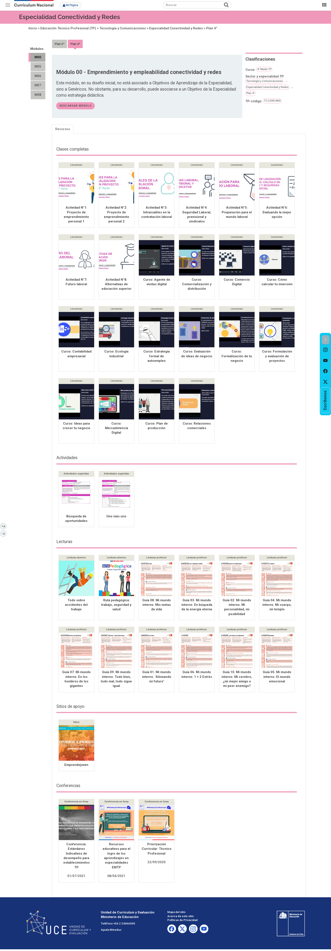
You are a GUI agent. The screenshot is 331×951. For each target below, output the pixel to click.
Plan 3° (59, 44)
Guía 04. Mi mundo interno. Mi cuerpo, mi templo (276, 606)
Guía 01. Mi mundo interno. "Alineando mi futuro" (156, 678)
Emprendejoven (76, 766)
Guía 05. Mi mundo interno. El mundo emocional (277, 678)
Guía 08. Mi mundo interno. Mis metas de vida (156, 606)
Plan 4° (211, 28)
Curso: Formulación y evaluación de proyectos (277, 357)
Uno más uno (116, 518)
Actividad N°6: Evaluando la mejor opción (277, 212)
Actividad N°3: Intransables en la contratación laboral (156, 212)
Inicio (33, 28)
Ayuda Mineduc (111, 931)
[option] (325, 350)
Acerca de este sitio (180, 918)
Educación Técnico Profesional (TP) (68, 28)
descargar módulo (75, 105)
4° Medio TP (264, 69)
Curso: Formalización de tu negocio (237, 357)
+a (4, 526)
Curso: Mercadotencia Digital (116, 429)
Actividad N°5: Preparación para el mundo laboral (237, 212)
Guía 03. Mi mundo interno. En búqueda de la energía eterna (196, 606)
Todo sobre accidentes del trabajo (76, 606)
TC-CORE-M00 (272, 100)
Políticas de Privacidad (182, 921)
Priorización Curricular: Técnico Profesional (156, 850)
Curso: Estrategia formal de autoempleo (156, 357)
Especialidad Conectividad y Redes (69, 16)
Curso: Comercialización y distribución (197, 284)
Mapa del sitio (176, 913)
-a (4, 533)
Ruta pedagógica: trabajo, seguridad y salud (116, 606)
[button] (325, 340)
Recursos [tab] (62, 129)
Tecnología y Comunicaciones (123, 28)
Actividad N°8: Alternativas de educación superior (116, 284)
